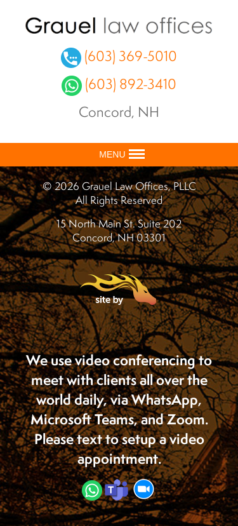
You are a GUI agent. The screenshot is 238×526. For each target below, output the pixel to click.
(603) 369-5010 (119, 55)
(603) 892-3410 (119, 83)
